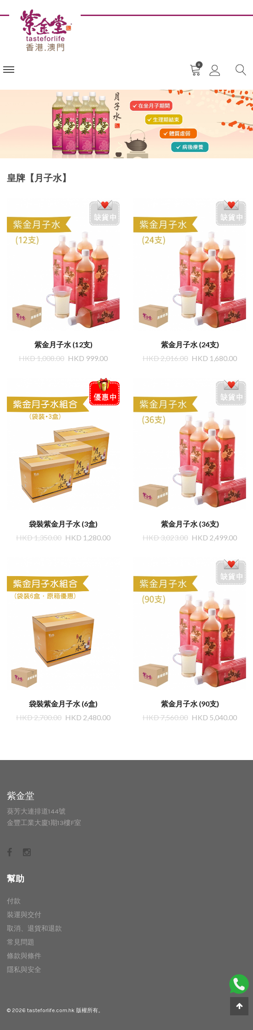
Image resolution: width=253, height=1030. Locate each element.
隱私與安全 (24, 969)
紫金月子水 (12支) (63, 344)
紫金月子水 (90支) (190, 703)
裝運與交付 (24, 915)
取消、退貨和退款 (34, 928)
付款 (14, 901)
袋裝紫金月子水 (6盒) (63, 703)
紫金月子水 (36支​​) (190, 523)
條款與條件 (24, 956)
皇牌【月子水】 (39, 177)
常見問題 (20, 942)
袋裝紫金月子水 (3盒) (63, 523)
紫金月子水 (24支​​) (190, 344)
